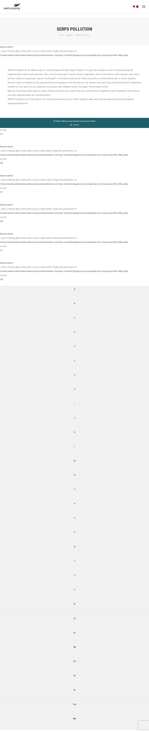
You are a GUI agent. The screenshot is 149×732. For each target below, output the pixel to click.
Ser (74, 718)
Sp (75, 675)
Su (74, 689)
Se (75, 647)
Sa (74, 618)
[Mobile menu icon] (144, 6)
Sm (74, 661)
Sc (74, 632)
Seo (74, 704)
